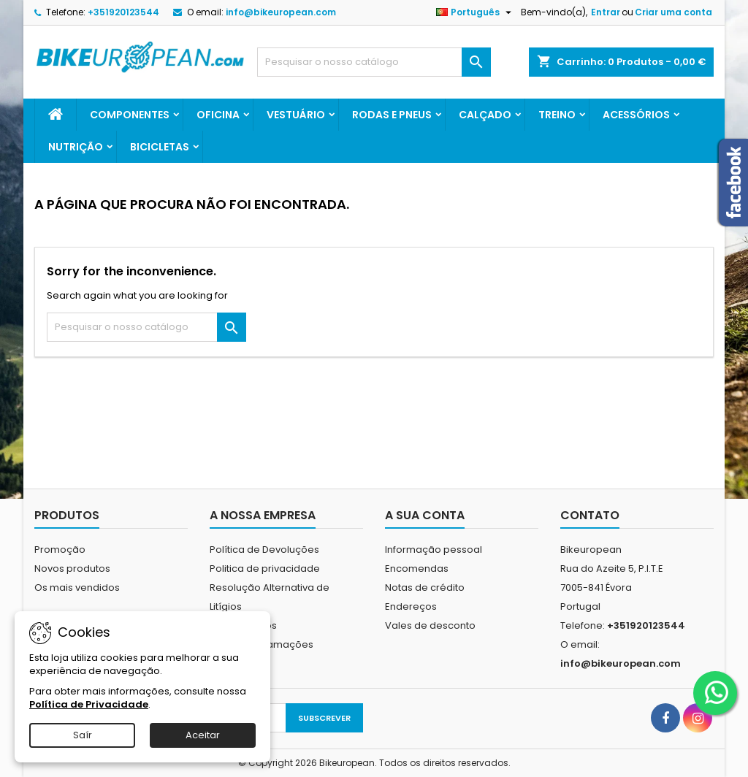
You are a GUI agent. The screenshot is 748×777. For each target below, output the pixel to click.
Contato (589, 515)
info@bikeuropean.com (281, 12)
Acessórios (636, 114)
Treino (557, 114)
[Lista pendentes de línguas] (475, 12)
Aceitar (203, 735)
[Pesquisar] (374, 62)
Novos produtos (72, 568)
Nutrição (75, 146)
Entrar (605, 12)
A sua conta (425, 515)
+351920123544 (123, 12)
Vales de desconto (430, 625)
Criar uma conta (673, 12)
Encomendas (417, 568)
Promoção (59, 549)
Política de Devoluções (264, 549)
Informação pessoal (433, 549)
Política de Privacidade (88, 704)
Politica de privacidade (265, 568)
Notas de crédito (425, 587)
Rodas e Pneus (392, 114)
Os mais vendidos (77, 587)
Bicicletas (159, 146)
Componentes (129, 114)
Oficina (218, 114)
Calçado (485, 114)
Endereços (411, 606)
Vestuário (296, 114)
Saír (82, 735)
